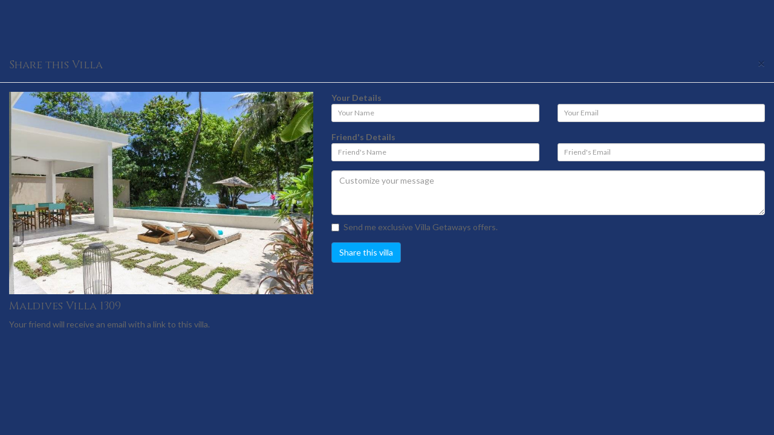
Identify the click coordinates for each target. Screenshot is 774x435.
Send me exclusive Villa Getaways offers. (414, 227)
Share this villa (366, 252)
